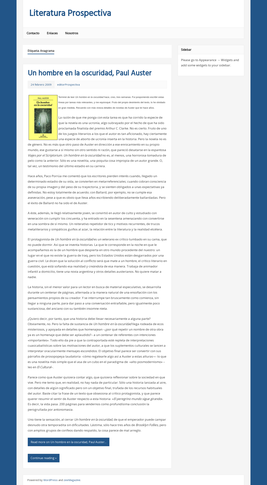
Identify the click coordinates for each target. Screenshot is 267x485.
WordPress (50, 480)
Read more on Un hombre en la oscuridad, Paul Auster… (68, 442)
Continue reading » (44, 458)
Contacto (33, 33)
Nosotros (71, 33)
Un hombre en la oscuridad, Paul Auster (89, 73)
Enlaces (52, 33)
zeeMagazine (72, 480)
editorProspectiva (68, 84)
